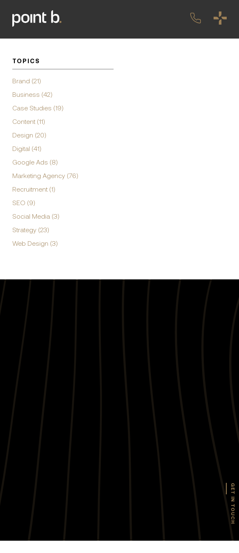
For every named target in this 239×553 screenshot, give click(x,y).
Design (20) (29, 135)
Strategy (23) (30, 229)
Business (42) (32, 94)
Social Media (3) (35, 216)
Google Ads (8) (35, 162)
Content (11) (28, 121)
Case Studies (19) (38, 108)
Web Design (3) (35, 243)
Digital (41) (26, 148)
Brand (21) (26, 81)
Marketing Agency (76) (45, 175)
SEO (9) (23, 202)
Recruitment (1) (33, 189)
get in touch (233, 503)
